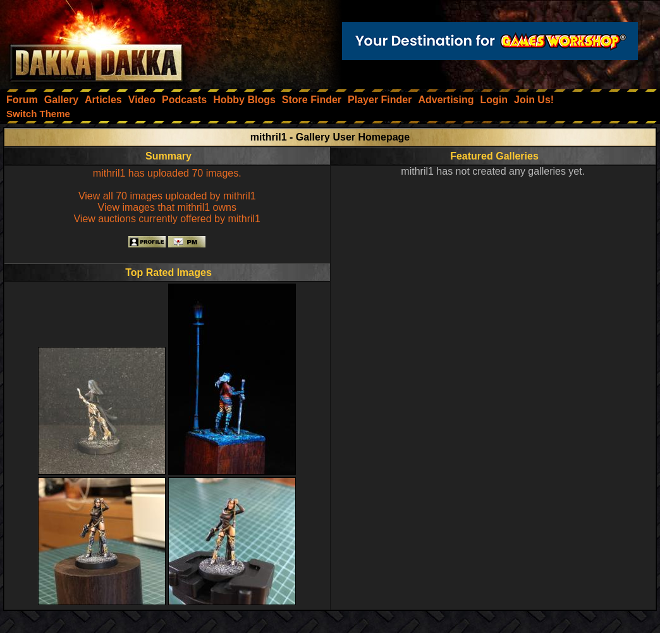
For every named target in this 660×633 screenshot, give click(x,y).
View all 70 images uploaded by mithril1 (167, 196)
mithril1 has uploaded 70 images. (167, 173)
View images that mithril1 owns (167, 207)
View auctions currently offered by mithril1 (166, 218)
